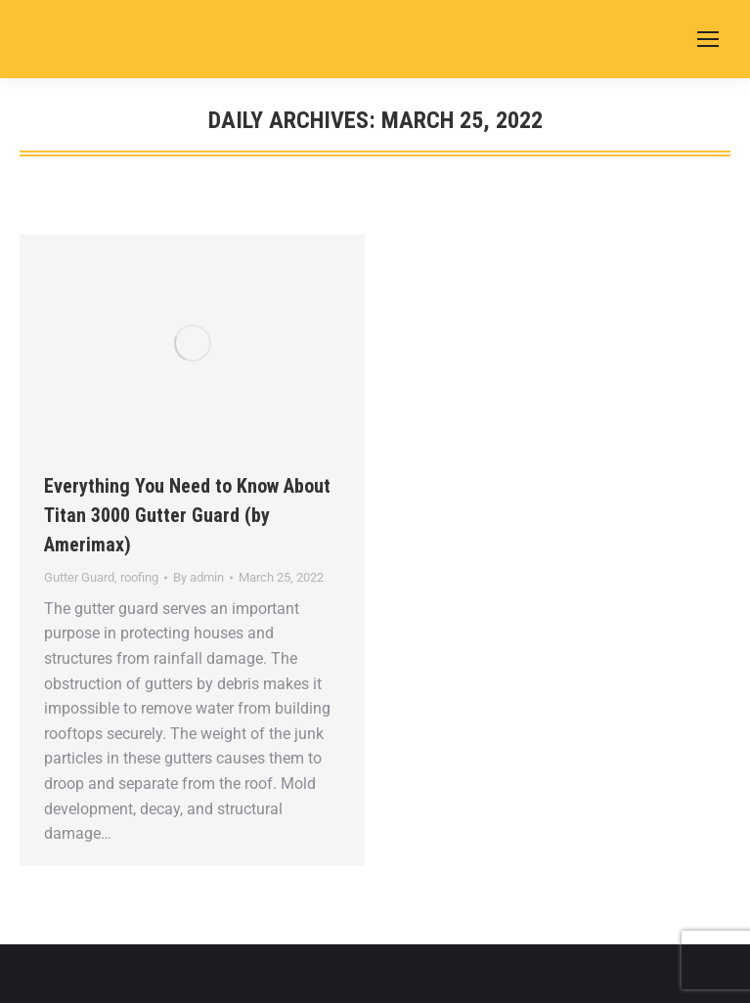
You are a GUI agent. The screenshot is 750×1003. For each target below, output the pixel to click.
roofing (139, 577)
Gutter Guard (79, 577)
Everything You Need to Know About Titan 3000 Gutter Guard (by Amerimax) (187, 515)
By (198, 577)
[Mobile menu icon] (708, 39)
